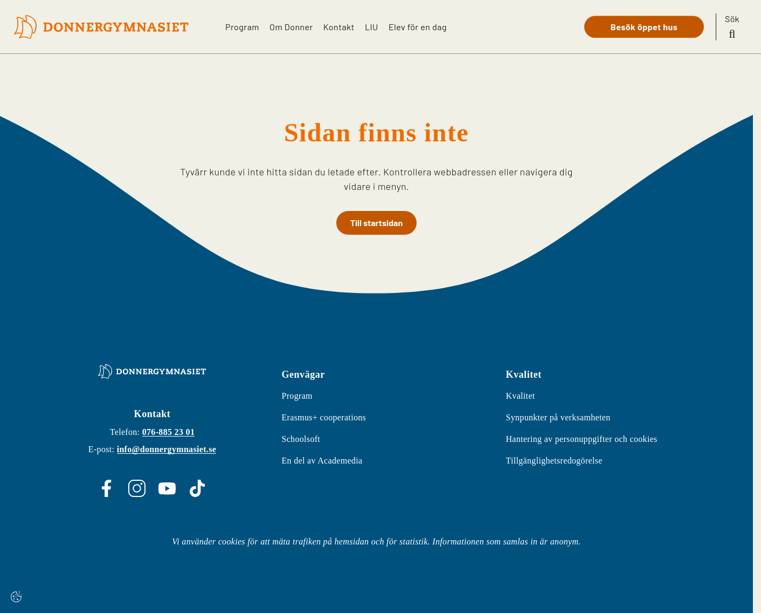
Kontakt (338, 26)
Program (240, 26)
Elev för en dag (418, 26)
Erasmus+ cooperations (323, 417)
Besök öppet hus (644, 27)
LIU (371, 26)
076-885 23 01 (168, 432)
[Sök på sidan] (732, 26)
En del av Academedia (321, 460)
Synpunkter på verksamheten (558, 417)
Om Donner (290, 26)
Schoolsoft (300, 439)
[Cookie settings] (16, 597)
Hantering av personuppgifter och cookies (581, 439)
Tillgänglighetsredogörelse (554, 460)
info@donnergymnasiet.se (166, 449)
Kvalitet (520, 395)
